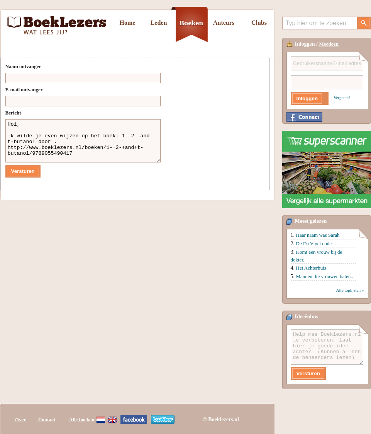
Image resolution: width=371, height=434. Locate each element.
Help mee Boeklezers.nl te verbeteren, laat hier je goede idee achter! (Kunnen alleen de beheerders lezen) (327, 347)
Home (128, 22)
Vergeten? (342, 97)
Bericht (13, 113)
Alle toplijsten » (350, 290)
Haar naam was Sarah (318, 235)
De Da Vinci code (314, 243)
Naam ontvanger (23, 66)
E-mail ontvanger (24, 89)
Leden (159, 22)
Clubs (259, 22)
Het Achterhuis (311, 268)
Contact (46, 419)
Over (20, 419)
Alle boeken (81, 419)
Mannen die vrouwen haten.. (324, 276)
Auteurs (223, 22)
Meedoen (329, 44)
